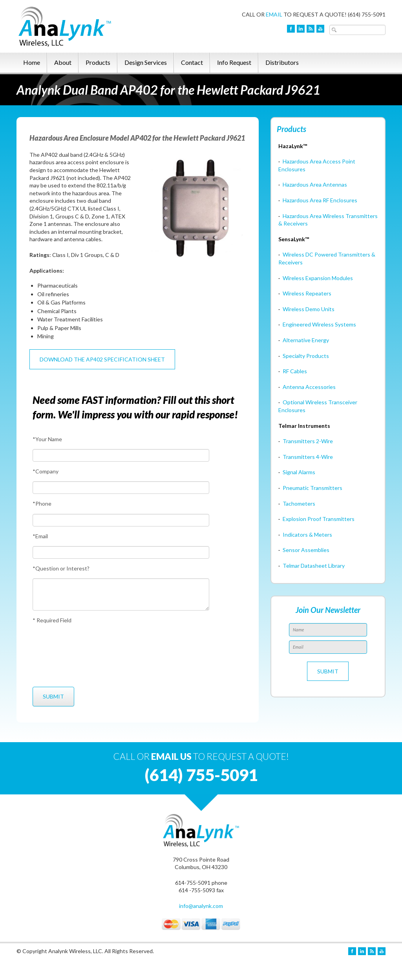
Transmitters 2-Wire (308, 441)
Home (31, 62)
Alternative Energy (306, 340)
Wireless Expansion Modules (318, 278)
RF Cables (295, 371)
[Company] (121, 487)
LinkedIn (301, 29)
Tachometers (299, 503)
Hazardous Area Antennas (315, 184)
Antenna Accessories (309, 386)
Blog (310, 29)
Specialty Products (306, 355)
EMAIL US (171, 756)
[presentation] (61, 655)
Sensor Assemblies (306, 550)
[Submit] (53, 696)
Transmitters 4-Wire (308, 456)
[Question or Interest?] (121, 594)
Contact (192, 62)
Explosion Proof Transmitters (318, 518)
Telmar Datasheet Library (314, 565)
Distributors (282, 62)
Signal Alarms (299, 472)
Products (98, 62)
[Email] (121, 552)
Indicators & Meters (307, 534)
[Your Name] (121, 455)
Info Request (234, 62)
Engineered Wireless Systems (319, 324)
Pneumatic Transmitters (312, 487)
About (62, 62)
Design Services (145, 62)
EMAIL (274, 14)
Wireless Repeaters (307, 293)
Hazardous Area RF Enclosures (320, 200)
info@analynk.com (201, 905)
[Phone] (121, 520)
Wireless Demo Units (308, 309)
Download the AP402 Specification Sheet (102, 359)
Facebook (291, 29)
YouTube (320, 29)
